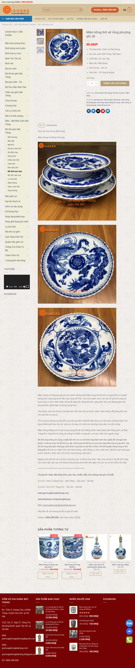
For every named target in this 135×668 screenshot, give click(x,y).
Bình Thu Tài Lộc (13, 58)
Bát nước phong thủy (15, 43)
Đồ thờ (41, 440)
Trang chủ (7, 25)
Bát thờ (11, 145)
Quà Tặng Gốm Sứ (14, 237)
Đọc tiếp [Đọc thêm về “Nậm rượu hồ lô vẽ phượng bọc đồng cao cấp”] (95, 574)
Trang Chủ (40, 19)
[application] (17, 282)
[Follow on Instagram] (125, 2)
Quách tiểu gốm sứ (14, 242)
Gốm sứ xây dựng (13, 206)
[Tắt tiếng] (24, 286)
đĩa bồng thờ (98, 100)
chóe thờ (11, 164)
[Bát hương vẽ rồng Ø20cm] (72, 547)
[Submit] (80, 10)
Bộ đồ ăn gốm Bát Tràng (13, 75)
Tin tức (70, 19)
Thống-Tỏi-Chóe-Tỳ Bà (14, 248)
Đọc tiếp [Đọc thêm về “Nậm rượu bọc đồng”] (119, 571)
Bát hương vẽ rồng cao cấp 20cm (48, 566)
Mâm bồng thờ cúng (112, 102)
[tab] (41, 125)
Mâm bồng (12, 183)
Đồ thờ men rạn (14, 175)
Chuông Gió (10, 106)
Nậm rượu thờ (14, 187)
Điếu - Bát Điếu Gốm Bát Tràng (16, 122)
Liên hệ (103, 19)
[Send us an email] (130, 2)
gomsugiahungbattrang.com (15, 648)
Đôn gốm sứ (11, 196)
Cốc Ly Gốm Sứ (13, 111)
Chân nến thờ (13, 160)
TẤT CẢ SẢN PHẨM (56, 19)
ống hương (12, 190)
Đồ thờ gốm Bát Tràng (25, 25)
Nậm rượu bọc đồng (120, 565)
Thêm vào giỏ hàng (115, 83)
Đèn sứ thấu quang (14, 116)
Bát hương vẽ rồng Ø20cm (72, 566)
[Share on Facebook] (89, 111)
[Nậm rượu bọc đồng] (120, 547)
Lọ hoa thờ (12, 179)
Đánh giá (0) (52, 125)
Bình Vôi (9, 63)
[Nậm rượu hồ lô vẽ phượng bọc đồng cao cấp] (96, 547)
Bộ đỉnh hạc (13, 152)
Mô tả (41, 125)
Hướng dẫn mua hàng (87, 19)
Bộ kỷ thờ (12, 156)
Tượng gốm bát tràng (15, 260)
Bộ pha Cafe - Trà (13, 82)
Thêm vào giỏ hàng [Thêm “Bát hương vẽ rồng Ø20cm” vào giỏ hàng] (71, 575)
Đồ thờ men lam (45, 25)
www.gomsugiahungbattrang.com (53, 493)
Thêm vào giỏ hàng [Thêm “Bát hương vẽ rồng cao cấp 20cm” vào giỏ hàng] (48, 575)
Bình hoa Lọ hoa (13, 53)
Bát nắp (11, 141)
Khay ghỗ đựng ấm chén (16, 221)
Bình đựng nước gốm (15, 48)
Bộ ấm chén (11, 68)
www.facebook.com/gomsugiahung (54, 499)
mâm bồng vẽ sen (104, 105)
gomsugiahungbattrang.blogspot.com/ (19, 654)
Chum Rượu (11, 101)
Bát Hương (12, 137)
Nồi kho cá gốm (12, 232)
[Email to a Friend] (98, 111)
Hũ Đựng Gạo (11, 211)
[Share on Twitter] (93, 111)
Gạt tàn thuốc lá (12, 201)
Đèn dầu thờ (13, 168)
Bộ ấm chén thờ (14, 148)
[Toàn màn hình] (27, 286)
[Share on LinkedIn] (108, 111)
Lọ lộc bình (10, 227)
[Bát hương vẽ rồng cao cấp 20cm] (48, 547)
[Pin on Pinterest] (103, 111)
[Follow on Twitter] (128, 2)
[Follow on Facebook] (123, 2)
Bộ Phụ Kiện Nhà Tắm (15, 87)
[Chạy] (7, 286)
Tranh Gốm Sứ (12, 255)
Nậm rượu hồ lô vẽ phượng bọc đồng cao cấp (96, 566)
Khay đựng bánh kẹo (15, 216)
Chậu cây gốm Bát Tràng (14, 94)
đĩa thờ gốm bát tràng (112, 100)
